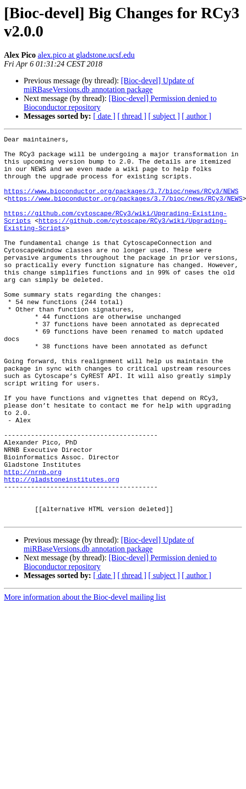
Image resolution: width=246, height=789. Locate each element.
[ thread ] (131, 116)
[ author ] (196, 116)
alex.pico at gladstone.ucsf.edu (86, 55)
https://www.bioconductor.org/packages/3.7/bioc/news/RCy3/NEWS (121, 202)
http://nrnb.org (33, 539)
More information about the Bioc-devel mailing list (85, 674)
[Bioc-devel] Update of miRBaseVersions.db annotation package (109, 85)
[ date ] (104, 116)
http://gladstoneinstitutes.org (61, 548)
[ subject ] (164, 116)
